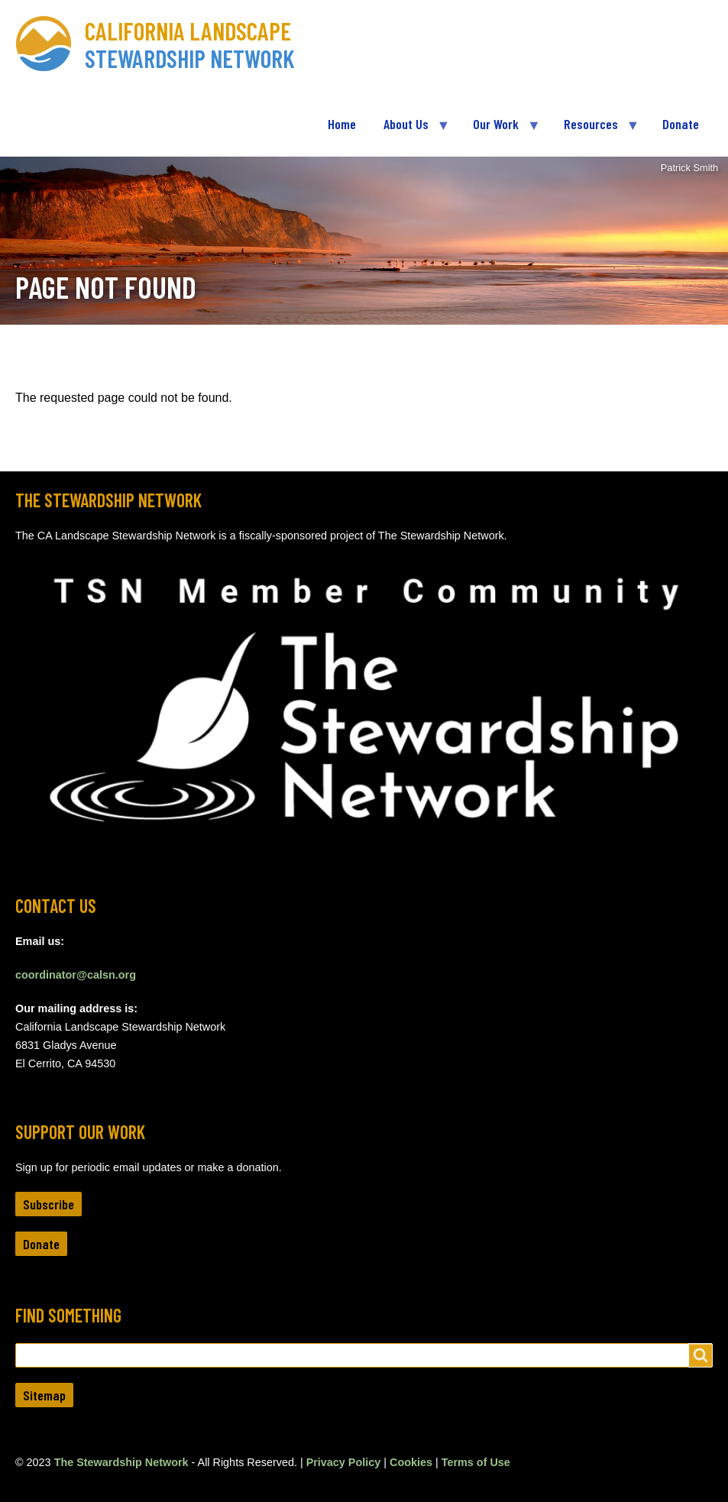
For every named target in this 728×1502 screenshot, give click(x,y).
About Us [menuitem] (409, 130)
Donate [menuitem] (680, 123)
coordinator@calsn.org (75, 975)
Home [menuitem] (342, 123)
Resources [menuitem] (594, 130)
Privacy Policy (343, 1462)
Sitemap (44, 1395)
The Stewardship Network (121, 1462)
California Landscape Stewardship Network (190, 44)
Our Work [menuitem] (499, 130)
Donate (41, 1243)
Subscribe (48, 1204)
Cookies (411, 1462)
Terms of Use (476, 1462)
